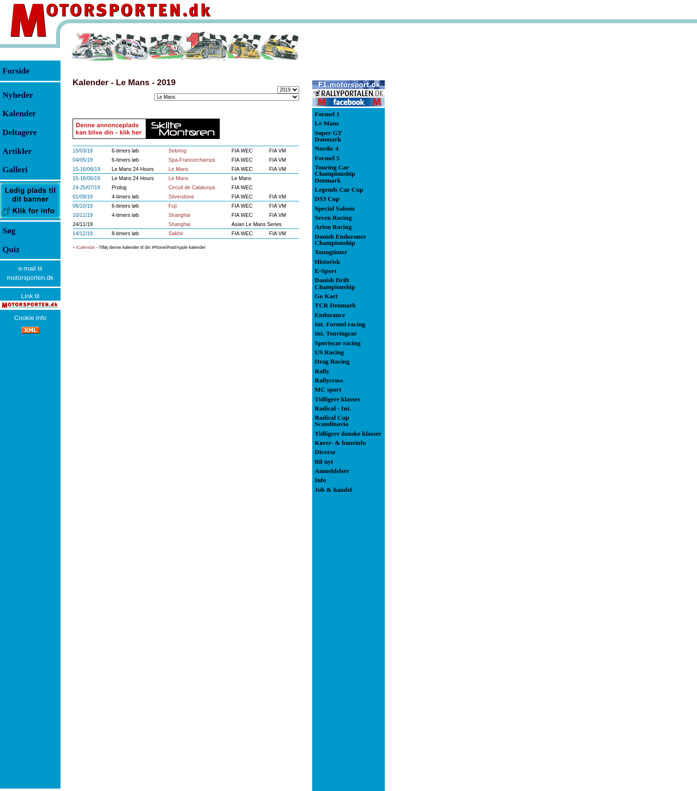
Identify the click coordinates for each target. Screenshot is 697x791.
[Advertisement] (435, 176)
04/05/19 (82, 160)
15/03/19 (82, 150)
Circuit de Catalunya (191, 187)
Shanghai (179, 215)
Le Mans (178, 169)
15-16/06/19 (86, 169)
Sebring (177, 150)
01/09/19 (82, 196)
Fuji (172, 206)
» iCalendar (84, 247)
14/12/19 (82, 233)
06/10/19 (82, 206)
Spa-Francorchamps (191, 160)
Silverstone (181, 196)
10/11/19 (82, 215)
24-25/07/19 (86, 187)
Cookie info (30, 317)
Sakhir (175, 233)
